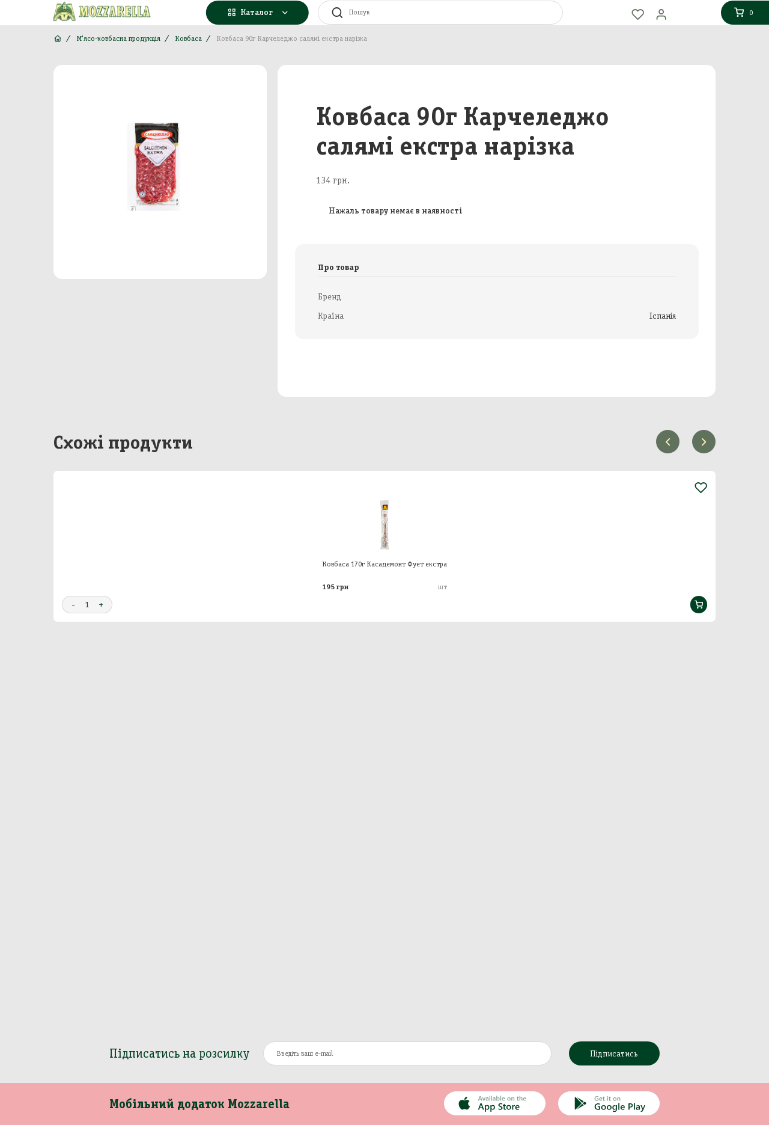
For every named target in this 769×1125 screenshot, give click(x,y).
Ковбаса (188, 38)
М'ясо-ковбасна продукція (118, 38)
